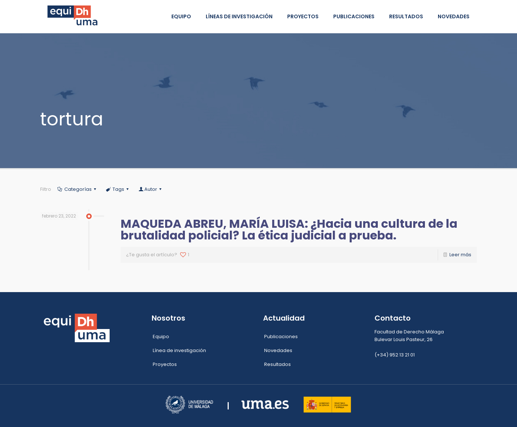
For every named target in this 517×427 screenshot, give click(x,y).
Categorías (77, 189)
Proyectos (165, 364)
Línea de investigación (179, 350)
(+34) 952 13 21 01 (395, 354)
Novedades (278, 350)
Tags (118, 189)
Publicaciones (281, 336)
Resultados (277, 364)
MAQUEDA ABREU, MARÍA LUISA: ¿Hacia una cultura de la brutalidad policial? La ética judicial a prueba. (289, 229)
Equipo (161, 336)
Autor (150, 189)
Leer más (460, 254)
